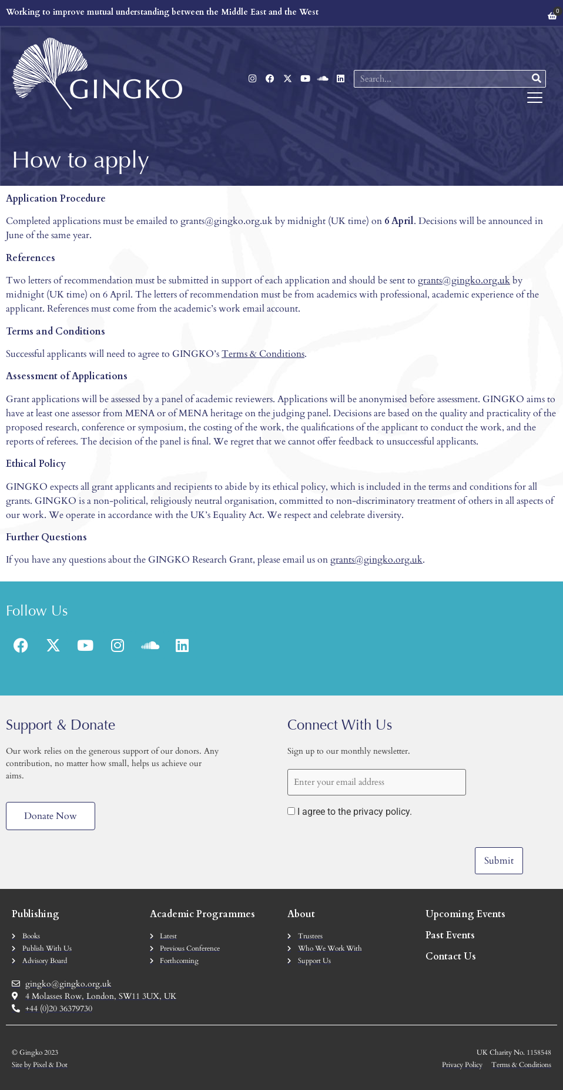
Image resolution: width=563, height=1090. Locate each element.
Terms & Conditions (263, 353)
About (301, 913)
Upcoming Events (465, 913)
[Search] (536, 79)
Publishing (35, 913)
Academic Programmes (202, 913)
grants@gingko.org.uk (464, 280)
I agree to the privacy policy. (354, 812)
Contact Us (450, 955)
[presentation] (376, 851)
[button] (535, 98)
